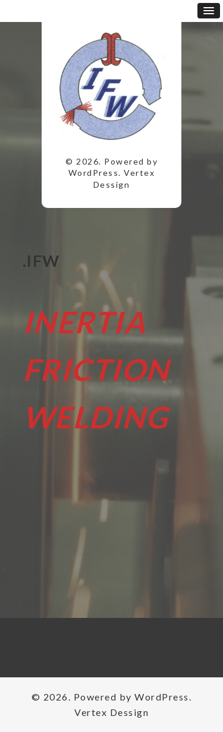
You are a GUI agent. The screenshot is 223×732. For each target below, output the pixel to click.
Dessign (111, 184)
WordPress (93, 173)
